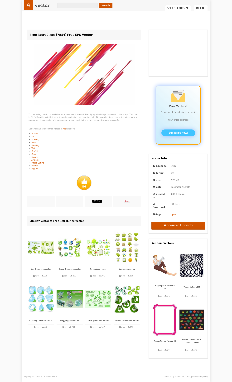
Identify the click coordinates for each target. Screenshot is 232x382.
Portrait (34, 165)
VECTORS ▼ (178, 8)
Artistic (34, 133)
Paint (33, 142)
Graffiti (34, 151)
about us (168, 376)
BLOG (201, 8)
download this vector (178, 225)
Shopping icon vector (69, 321)
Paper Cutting (37, 163)
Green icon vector (98, 269)
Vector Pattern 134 (192, 287)
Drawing (35, 139)
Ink (32, 136)
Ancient (34, 160)
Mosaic (34, 157)
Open (34, 154)
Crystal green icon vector (41, 321)
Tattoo (34, 148)
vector (42, 5)
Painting (35, 145)
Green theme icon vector (69, 269)
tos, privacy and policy (197, 376)
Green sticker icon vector (127, 321)
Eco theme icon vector (41, 269)
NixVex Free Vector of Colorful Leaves (191, 341)
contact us (179, 376)
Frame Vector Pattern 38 (165, 341)
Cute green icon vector (98, 321)
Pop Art (34, 169)
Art (64, 129)
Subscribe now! (178, 132)
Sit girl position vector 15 (165, 286)
